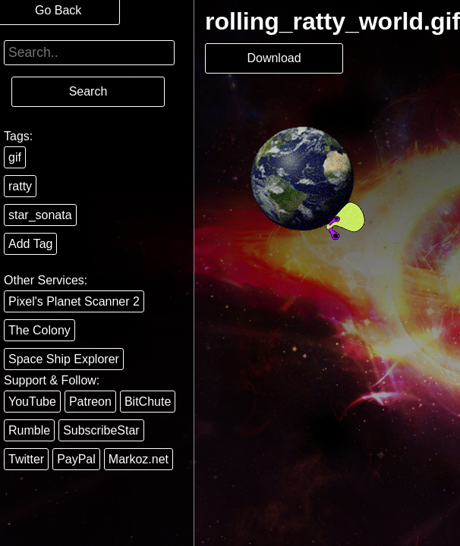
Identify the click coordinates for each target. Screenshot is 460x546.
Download (274, 58)
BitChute (147, 401)
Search (88, 91)
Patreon (90, 401)
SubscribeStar (101, 430)
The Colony (39, 330)
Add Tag (30, 243)
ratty (20, 186)
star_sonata (40, 215)
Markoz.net (139, 459)
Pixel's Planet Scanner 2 (74, 301)
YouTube (32, 401)
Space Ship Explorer (63, 359)
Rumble (29, 430)
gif (14, 157)
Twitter (26, 459)
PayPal (76, 459)
